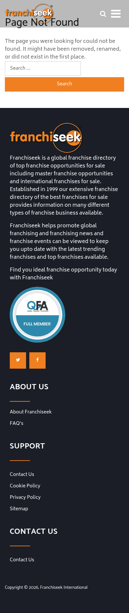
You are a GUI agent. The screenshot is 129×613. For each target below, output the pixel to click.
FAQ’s (16, 424)
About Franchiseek (31, 412)
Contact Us (22, 475)
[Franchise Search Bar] (103, 14)
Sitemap (19, 509)
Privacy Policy (25, 498)
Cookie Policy (25, 486)
